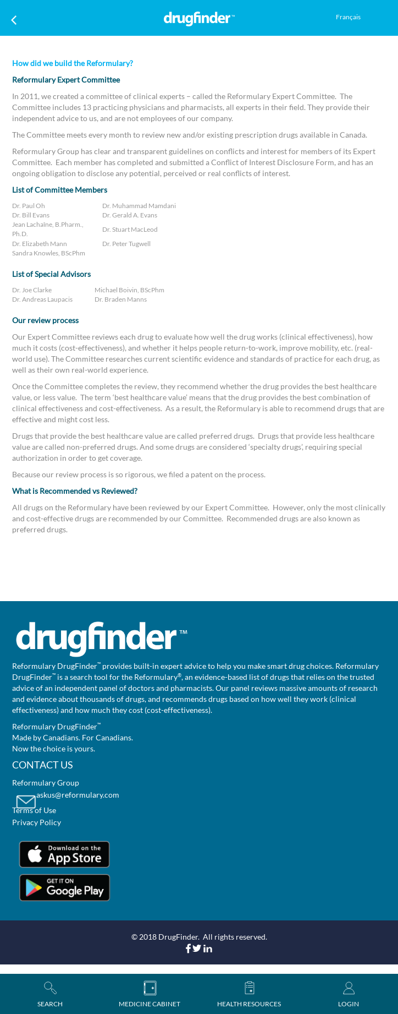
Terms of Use (34, 810)
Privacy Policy (36, 822)
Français (348, 17)
